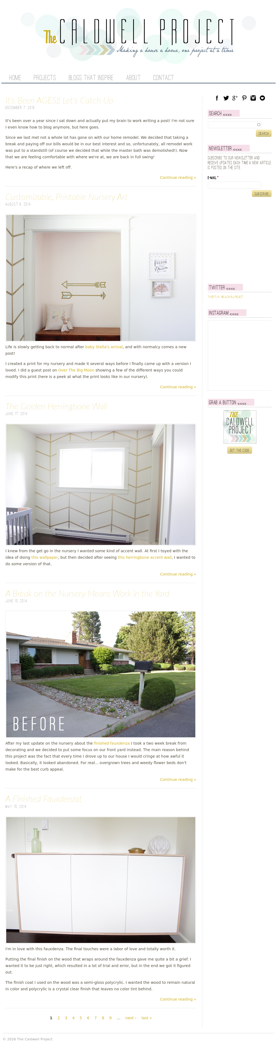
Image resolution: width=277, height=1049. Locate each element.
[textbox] (240, 124)
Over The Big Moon (76, 370)
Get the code (240, 450)
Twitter (226, 98)
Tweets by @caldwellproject (225, 297)
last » (146, 1018)
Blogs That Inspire (91, 78)
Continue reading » (178, 177)
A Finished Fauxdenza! (43, 798)
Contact (163, 78)
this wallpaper (44, 557)
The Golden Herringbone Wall (56, 406)
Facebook (217, 98)
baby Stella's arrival (104, 347)
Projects (45, 78)
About (133, 78)
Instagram (253, 98)
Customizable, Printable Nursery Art (66, 196)
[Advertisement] (241, 240)
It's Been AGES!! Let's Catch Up (59, 100)
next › (131, 1018)
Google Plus (235, 98)
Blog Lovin (262, 98)
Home (15, 78)
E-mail (213, 178)
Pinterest (244, 98)
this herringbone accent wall (145, 557)
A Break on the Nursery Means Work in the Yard (87, 593)
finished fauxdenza (111, 743)
